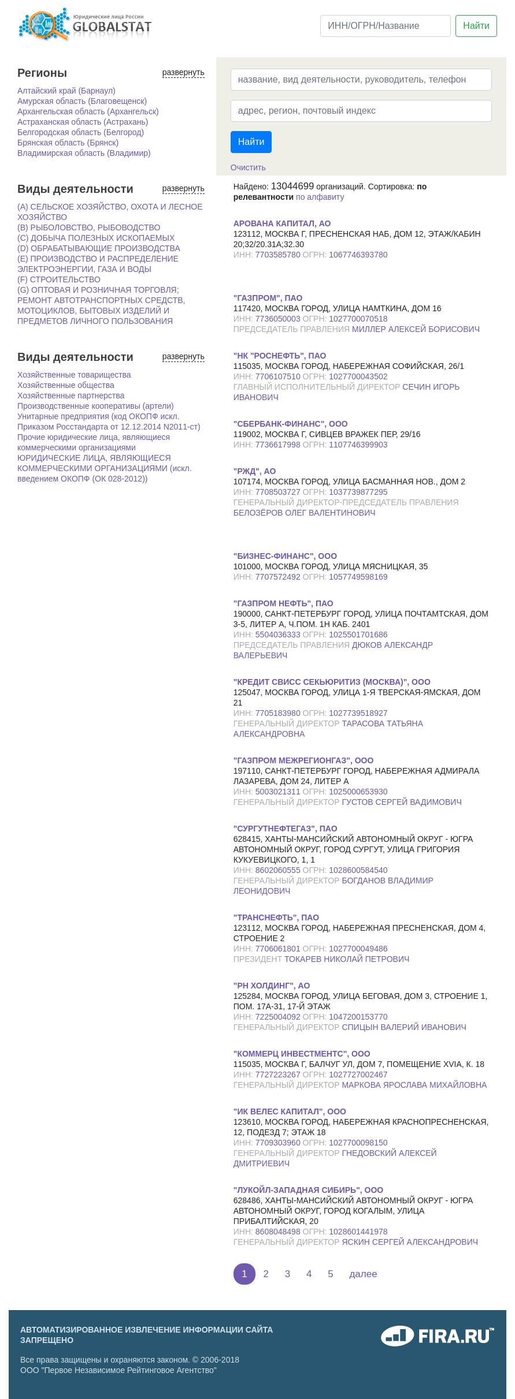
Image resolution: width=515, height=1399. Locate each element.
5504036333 (279, 634)
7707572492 (279, 576)
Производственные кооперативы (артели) (95, 406)
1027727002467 (358, 1074)
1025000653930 (358, 791)
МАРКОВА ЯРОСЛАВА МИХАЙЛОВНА (414, 1085)
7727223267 (279, 1074)
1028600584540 (358, 870)
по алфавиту (320, 197)
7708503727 (279, 492)
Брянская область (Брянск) (67, 142)
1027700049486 (358, 948)
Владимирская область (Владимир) (84, 153)
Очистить (248, 167)
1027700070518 (358, 318)
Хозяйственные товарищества (74, 374)
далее (363, 1274)
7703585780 (279, 254)
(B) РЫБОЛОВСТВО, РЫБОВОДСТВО (88, 227)
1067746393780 (358, 254)
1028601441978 (358, 1231)
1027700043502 (358, 376)
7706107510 (279, 376)
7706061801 (279, 948)
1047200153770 (358, 1016)
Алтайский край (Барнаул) (66, 90)
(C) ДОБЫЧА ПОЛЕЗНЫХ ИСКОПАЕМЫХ (96, 238)
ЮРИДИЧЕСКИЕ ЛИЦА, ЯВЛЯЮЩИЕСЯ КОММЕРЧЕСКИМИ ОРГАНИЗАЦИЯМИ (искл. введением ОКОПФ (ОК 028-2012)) (104, 468)
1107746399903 (358, 444)
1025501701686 (358, 634)
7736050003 (279, 318)
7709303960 (279, 1142)
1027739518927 (358, 713)
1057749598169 (358, 576)
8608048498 (279, 1231)
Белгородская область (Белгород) (80, 132)
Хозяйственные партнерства (70, 395)
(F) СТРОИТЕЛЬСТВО (59, 279)
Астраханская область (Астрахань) (82, 121)
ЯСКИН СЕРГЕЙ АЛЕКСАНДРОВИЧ (410, 1242)
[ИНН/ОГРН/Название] (385, 26)
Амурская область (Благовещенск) (82, 101)
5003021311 (279, 791)
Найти (476, 26)
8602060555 (279, 870)
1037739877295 (358, 492)
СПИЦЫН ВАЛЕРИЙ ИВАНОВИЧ (404, 1027)
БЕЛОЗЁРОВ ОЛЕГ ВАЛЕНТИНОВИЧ (305, 512)
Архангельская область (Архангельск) (88, 111)
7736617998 (279, 444)
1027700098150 (358, 1142)
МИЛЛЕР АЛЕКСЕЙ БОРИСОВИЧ (416, 329)
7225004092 (279, 1016)
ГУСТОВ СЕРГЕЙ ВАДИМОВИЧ (401, 802)
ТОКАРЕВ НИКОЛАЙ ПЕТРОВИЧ (346, 959)
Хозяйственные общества (65, 385)
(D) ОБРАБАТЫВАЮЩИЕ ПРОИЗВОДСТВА (98, 248)
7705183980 (279, 713)
